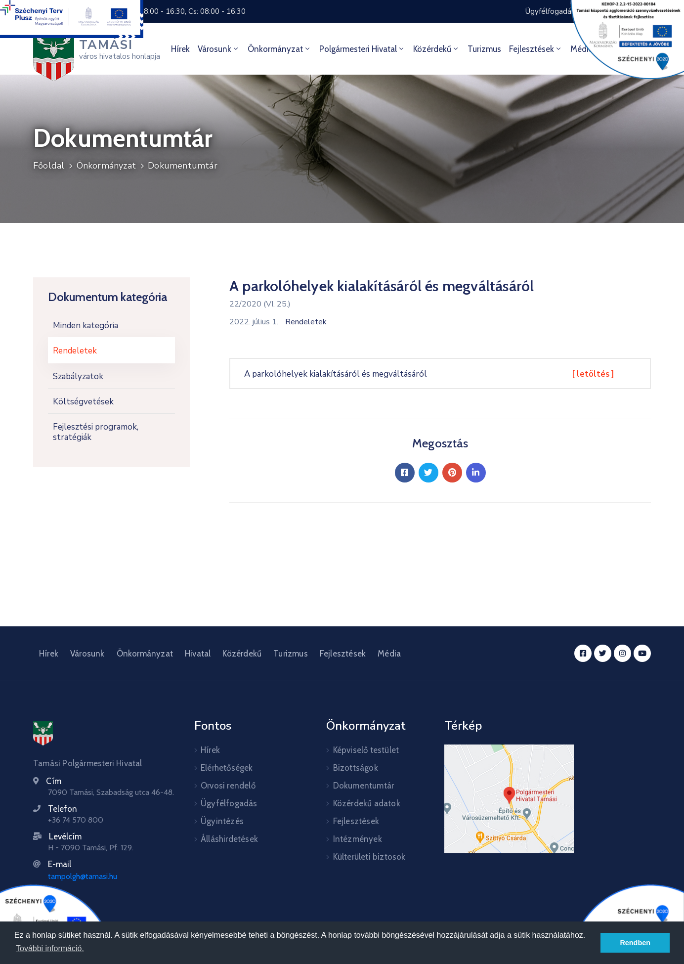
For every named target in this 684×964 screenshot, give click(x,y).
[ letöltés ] (593, 374)
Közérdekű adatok (366, 803)
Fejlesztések (535, 49)
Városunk (219, 49)
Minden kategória (85, 325)
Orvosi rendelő (228, 785)
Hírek (180, 49)
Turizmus (484, 49)
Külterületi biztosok (369, 857)
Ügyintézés (222, 821)
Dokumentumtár (182, 166)
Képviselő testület (366, 750)
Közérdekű (436, 49)
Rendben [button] (635, 943)
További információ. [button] (50, 948)
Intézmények (357, 839)
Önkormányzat (279, 49)
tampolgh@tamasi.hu (82, 876)
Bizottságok (355, 768)
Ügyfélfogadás (229, 803)
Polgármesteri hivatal (362, 49)
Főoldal (48, 166)
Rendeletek (75, 350)
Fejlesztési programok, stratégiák (95, 431)
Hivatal (198, 653)
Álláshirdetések (229, 839)
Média (389, 653)
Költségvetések (83, 401)
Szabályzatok (78, 376)
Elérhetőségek (227, 768)
